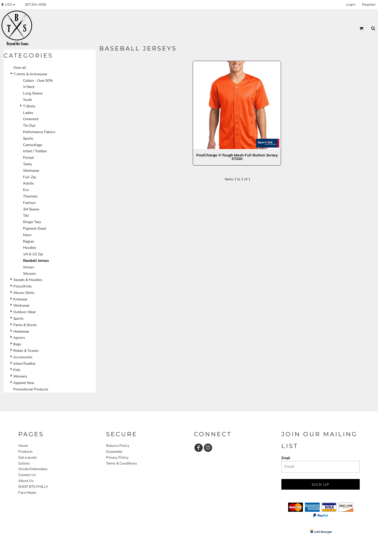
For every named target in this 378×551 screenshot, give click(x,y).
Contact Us (27, 474)
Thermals (30, 196)
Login (350, 4)
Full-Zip (29, 177)
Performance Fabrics (39, 132)
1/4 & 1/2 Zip (33, 254)
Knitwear (20, 299)
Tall (26, 215)
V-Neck (28, 86)
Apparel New (23, 382)
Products (25, 451)
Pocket (28, 157)
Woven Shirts (23, 292)
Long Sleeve (32, 93)
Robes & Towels (26, 350)
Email (285, 458)
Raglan (28, 241)
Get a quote (27, 457)
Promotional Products (30, 389)
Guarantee (114, 451)
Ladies (28, 112)
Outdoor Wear (24, 312)
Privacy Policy (117, 457)
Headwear (21, 331)
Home (23, 445)
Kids (16, 369)
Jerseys (28, 267)
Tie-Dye (29, 125)
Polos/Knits (22, 286)
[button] (9, 4)
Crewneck (31, 119)
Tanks (27, 164)
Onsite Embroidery (32, 469)
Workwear (31, 170)
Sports (28, 138)
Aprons (19, 337)
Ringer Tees (32, 222)
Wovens (29, 273)
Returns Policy (117, 445)
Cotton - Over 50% (38, 80)
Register (369, 4)
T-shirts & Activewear (30, 74)
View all (19, 67)
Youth (27, 99)
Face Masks (27, 492)
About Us (26, 480)
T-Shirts (29, 106)
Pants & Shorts (25, 325)
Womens (20, 376)
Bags (17, 344)
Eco (26, 189)
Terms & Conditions (121, 463)
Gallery (24, 463)
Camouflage (32, 145)
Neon (27, 235)
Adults (28, 183)
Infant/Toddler (24, 363)
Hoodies (29, 247)
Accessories (22, 357)
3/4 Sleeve (31, 209)
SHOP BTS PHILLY (33, 486)
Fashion (29, 202)
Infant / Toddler (35, 151)
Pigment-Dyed (34, 228)
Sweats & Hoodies (27, 279)
